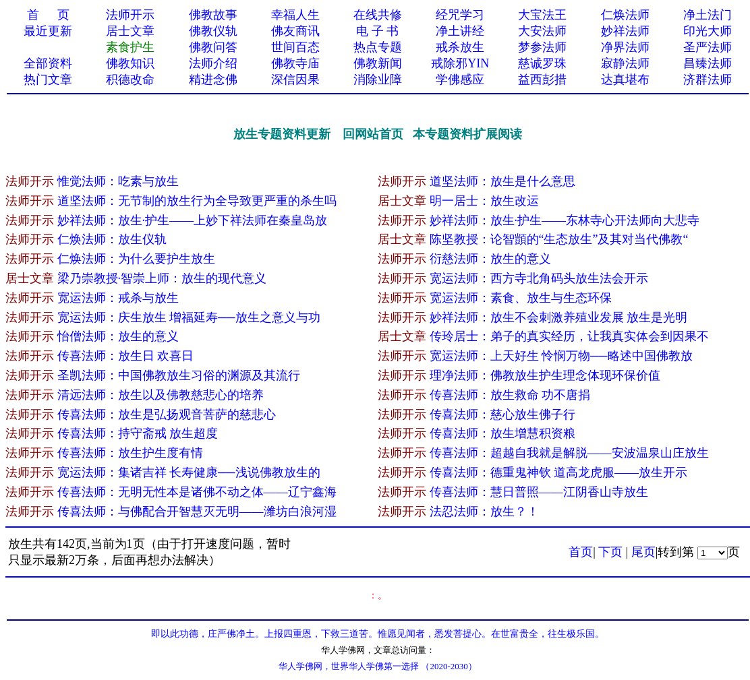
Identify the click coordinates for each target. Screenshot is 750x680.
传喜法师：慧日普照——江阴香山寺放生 (539, 492)
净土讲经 (460, 31)
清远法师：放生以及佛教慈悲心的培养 (160, 395)
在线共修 (377, 15)
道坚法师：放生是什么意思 (502, 181)
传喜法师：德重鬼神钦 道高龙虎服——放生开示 (559, 472)
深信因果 (295, 79)
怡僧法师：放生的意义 (118, 336)
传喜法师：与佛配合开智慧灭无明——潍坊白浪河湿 (197, 511)
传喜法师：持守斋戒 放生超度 (138, 433)
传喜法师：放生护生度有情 (130, 453)
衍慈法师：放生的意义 (490, 259)
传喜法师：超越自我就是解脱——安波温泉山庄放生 (569, 453)
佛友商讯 (295, 31)
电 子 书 (377, 31)
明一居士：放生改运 (484, 201)
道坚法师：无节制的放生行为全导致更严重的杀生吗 (197, 201)
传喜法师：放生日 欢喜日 (125, 356)
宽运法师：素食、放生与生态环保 (521, 298)
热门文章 (48, 79)
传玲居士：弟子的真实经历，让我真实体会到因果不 (569, 336)
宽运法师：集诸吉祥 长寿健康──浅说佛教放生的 (188, 472)
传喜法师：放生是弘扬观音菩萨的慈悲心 (166, 414)
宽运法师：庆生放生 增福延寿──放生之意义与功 (188, 317)
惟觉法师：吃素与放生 (118, 181)
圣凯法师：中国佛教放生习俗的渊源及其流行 (178, 375)
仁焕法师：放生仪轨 (112, 239)
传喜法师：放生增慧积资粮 (502, 433)
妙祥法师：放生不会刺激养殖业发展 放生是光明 (560, 317)
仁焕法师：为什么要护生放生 (136, 259)
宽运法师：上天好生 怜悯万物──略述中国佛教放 (561, 356)
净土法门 (707, 15)
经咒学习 (460, 15)
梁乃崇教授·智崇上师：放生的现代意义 (162, 278)
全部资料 (48, 63)
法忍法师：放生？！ (484, 511)
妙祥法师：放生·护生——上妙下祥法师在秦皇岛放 (192, 220)
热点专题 (377, 47)
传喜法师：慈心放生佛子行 (502, 414)
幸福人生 (295, 15)
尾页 (643, 552)
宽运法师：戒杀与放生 (118, 298)
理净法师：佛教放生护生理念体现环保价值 (545, 375)
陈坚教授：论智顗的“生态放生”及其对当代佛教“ (559, 239)
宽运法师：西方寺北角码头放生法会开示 (539, 278)
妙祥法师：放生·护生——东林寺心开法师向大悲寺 (565, 220)
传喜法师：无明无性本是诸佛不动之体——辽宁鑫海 (197, 492)
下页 (610, 552)
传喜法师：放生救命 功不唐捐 (510, 395)
